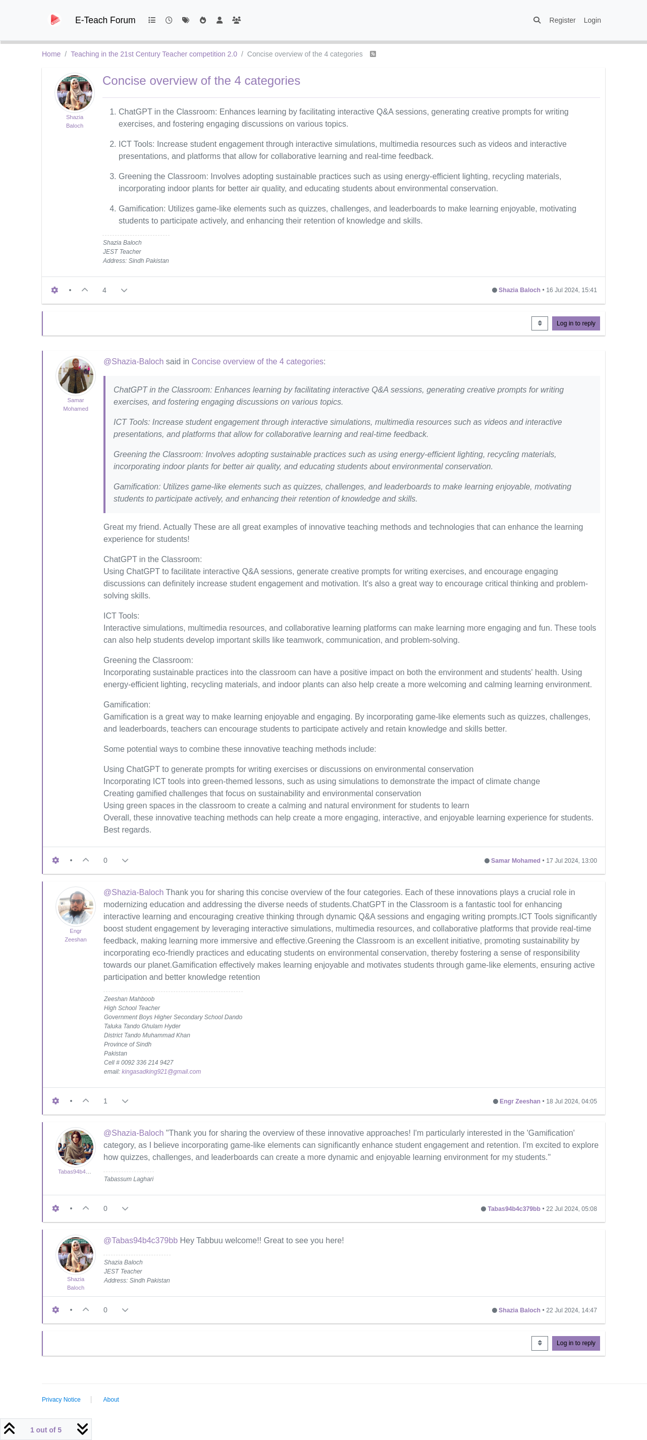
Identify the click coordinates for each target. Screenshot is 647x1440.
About (111, 1399)
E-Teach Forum (105, 20)
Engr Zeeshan (520, 1101)
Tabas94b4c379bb (81, 1172)
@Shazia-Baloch (133, 361)
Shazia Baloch (520, 290)
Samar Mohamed (516, 860)
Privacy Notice (61, 1399)
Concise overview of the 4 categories (258, 361)
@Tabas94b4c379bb (140, 1240)
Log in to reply (576, 323)
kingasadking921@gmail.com (161, 1071)
